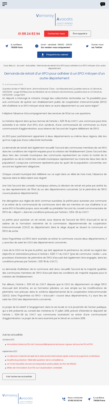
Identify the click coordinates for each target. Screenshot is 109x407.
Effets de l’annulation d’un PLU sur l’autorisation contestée (34, 367)
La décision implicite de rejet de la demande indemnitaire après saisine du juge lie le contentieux (53, 356)
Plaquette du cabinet (54, 55)
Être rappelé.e (80, 33)
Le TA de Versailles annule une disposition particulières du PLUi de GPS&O (41, 364)
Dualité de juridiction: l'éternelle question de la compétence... (36, 360)
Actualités (30, 65)
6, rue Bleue (99, 399)
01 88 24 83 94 (29, 33)
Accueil (20, 65)
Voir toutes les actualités (19, 376)
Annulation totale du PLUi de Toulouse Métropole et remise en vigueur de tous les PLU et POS (50, 344)
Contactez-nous (56, 33)
